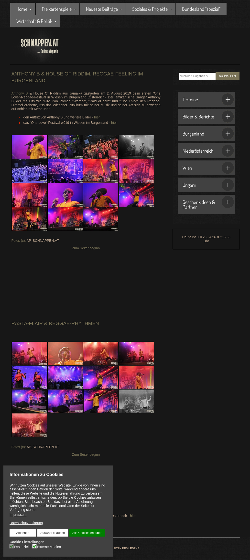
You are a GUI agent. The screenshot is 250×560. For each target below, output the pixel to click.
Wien (208, 168)
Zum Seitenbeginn (86, 248)
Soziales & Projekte (150, 9)
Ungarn (208, 185)
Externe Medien (49, 546)
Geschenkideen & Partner (208, 203)
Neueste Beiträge (102, 9)
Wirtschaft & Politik (34, 21)
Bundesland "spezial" (201, 9)
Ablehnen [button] (22, 533)
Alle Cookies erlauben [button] (87, 533)
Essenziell (22, 546)
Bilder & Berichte (208, 116)
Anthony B (19, 93)
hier (97, 117)
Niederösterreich (208, 151)
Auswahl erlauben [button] (52, 533)
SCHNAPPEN (227, 75)
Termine (208, 99)
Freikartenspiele (57, 9)
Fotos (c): (19, 241)
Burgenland (208, 133)
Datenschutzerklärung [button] (26, 523)
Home (21, 9)
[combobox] (197, 76)
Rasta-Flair (27, 323)
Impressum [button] (18, 515)
